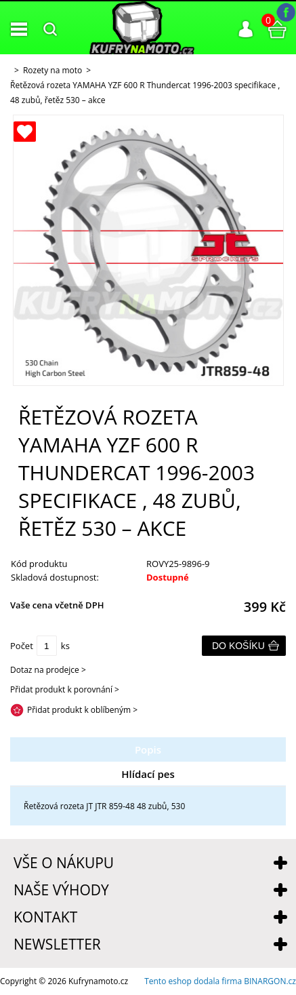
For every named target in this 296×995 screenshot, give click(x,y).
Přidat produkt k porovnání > (64, 689)
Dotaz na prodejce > (48, 670)
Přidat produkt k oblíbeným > (82, 710)
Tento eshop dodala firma (193, 981)
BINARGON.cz (270, 981)
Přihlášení (246, 29)
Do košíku (238, 645)
